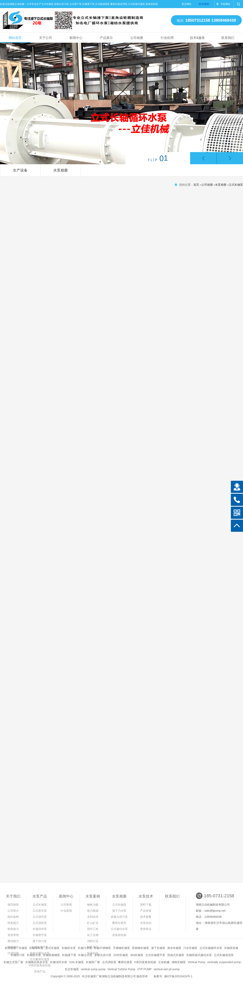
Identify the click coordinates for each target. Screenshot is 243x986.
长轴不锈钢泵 (102, 948)
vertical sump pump (93, 969)
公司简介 (13, 910)
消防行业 (92, 941)
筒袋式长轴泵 (175, 955)
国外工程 (92, 929)
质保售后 (145, 929)
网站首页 (15, 37)
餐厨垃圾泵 (119, 922)
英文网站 (186, 4)
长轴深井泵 (40, 929)
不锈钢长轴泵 (121, 948)
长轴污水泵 (85, 948)
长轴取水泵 (34, 955)
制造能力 (13, 929)
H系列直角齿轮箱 (145, 962)
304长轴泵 (136, 955)
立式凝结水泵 (119, 929)
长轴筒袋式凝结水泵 (199, 955)
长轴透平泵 (40, 935)
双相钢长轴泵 (140, 948)
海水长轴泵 (174, 948)
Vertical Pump (196, 962)
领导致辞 (13, 904)
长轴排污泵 (18, 955)
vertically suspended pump (224, 962)
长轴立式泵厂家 (13, 962)
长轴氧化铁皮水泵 (36, 962)
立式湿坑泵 (40, 916)
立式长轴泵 (236, 184)
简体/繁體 (204, 4)
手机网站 (225, 4)
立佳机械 (163, 962)
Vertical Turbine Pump (121, 969)
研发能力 (13, 922)
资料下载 (145, 904)
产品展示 (106, 37)
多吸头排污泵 (119, 916)
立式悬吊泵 (40, 910)
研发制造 (13, 947)
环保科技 (92, 953)
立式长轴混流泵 (224, 955)
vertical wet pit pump (167, 969)
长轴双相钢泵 (51, 955)
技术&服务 (197, 37)
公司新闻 (66, 904)
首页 (196, 184)
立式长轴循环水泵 (210, 948)
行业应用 (167, 37)
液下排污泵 (40, 941)
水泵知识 (145, 922)
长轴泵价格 (231, 948)
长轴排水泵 (69, 948)
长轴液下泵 (69, 955)
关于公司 (45, 37)
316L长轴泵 (76, 962)
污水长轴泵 (190, 948)
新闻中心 (75, 37)
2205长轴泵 (120, 955)
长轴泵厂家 (93, 962)
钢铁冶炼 (92, 904)
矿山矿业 (92, 922)
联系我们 (227, 37)
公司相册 (136, 37)
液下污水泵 (119, 910)
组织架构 (13, 916)
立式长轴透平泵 (155, 955)
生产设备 (20, 170)
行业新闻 (66, 910)
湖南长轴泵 (179, 962)
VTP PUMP (144, 969)
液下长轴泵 (158, 948)
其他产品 (39, 971)
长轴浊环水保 (58, 962)
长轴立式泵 (85, 955)
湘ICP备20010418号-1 (178, 976)
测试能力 (13, 941)
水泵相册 (60, 170)
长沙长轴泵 (72, 969)
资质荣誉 (13, 935)
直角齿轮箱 (119, 935)
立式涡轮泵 (40, 922)
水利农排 (92, 916)
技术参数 (145, 916)
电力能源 (92, 910)
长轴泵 (23, 948)
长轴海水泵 (36, 948)
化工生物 (92, 935)
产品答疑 (145, 910)
